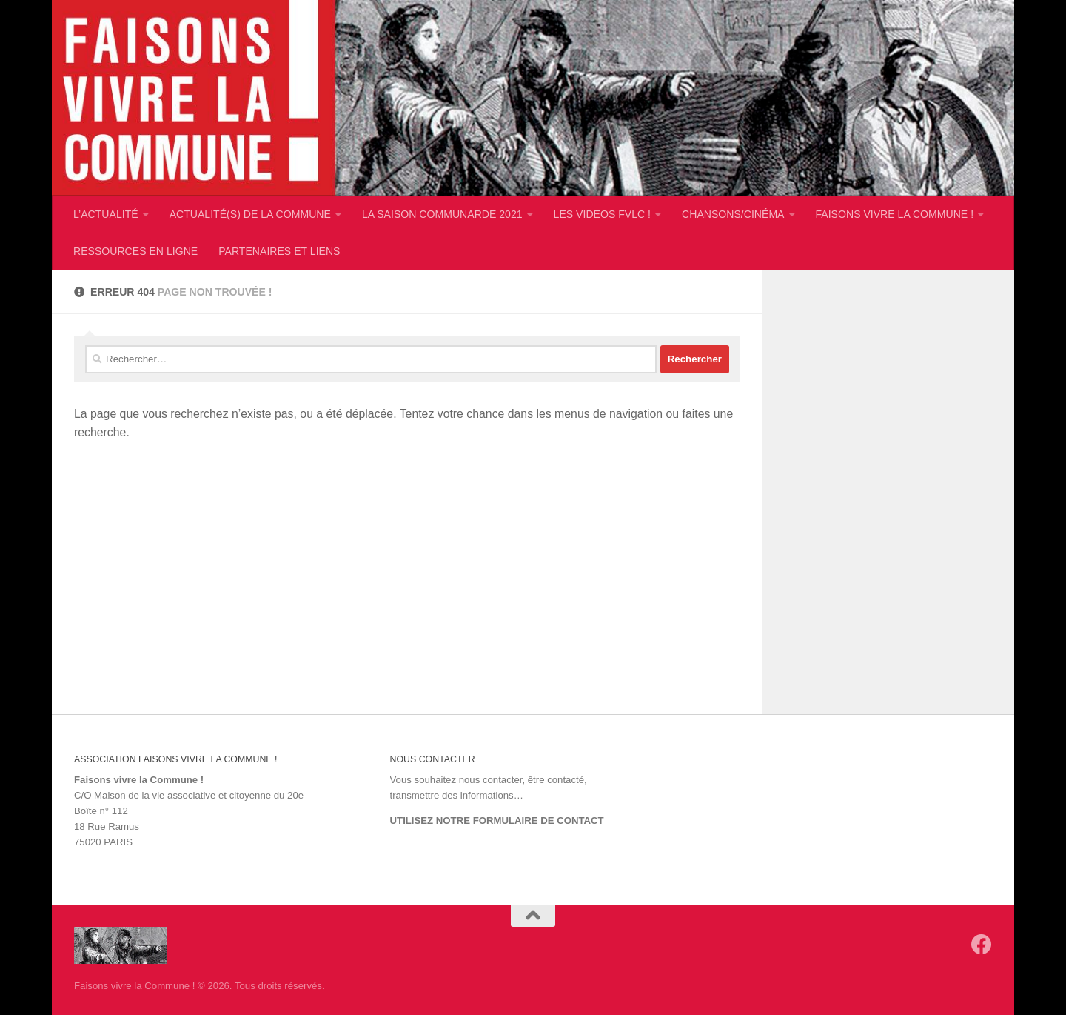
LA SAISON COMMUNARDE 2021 (442, 214)
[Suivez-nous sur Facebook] (981, 944)
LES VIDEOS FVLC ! (602, 214)
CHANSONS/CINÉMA (733, 214)
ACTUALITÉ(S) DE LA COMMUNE (250, 214)
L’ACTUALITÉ (105, 214)
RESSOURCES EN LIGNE (135, 251)
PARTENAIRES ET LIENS (279, 251)
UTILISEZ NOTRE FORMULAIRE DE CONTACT (497, 820)
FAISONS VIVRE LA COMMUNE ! (895, 214)
